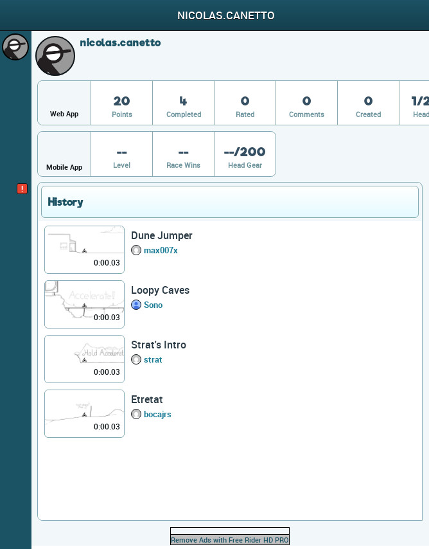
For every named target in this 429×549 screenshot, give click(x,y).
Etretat (147, 399)
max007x (161, 250)
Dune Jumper (162, 235)
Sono (153, 305)
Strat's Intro (158, 345)
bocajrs (157, 414)
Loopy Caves (160, 290)
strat (153, 359)
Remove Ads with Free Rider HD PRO (230, 539)
